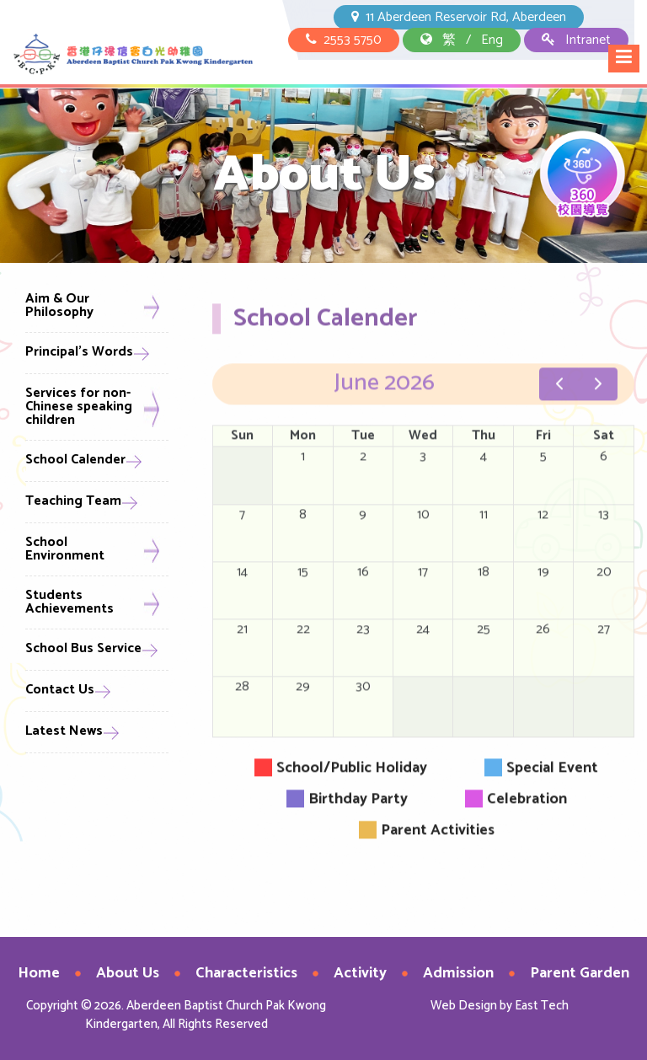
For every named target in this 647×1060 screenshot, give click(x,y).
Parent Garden (579, 973)
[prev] (559, 394)
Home (39, 973)
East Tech (542, 1005)
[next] (598, 394)
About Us (127, 973)
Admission (458, 973)
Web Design (463, 1005)
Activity (360, 973)
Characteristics (246, 973)
